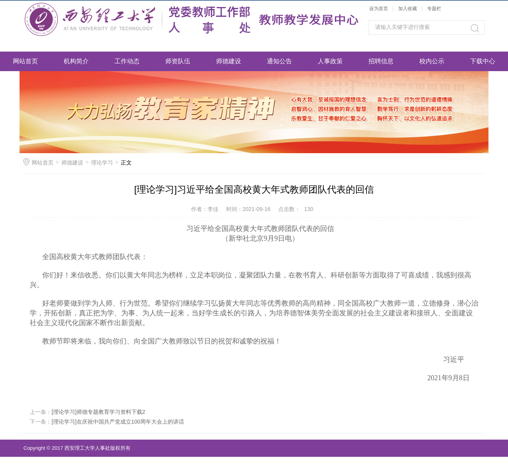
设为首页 (378, 8)
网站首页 (25, 61)
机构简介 (76, 61)
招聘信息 (381, 61)
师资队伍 (177, 61)
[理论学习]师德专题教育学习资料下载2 (98, 412)
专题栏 (434, 8)
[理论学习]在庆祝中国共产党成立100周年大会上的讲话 (118, 422)
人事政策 (330, 61)
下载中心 (482, 61)
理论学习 (102, 162)
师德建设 (228, 61)
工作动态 (127, 61)
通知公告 (279, 61)
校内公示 (431, 61)
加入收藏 (407, 8)
